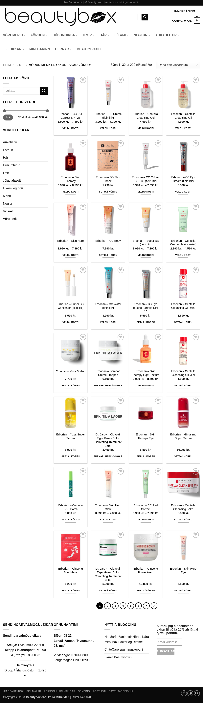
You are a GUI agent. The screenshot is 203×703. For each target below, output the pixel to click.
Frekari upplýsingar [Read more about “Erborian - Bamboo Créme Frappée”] (108, 385)
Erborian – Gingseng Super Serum (183, 436)
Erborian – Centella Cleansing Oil (183, 115)
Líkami (122, 35)
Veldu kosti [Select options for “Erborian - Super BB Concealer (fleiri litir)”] (70, 322)
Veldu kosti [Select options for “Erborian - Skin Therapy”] (70, 192)
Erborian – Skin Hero (70, 240)
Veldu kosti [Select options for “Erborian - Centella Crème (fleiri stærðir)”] (183, 255)
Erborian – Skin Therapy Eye (145, 436)
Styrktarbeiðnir (121, 691)
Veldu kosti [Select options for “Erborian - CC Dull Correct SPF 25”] (70, 128)
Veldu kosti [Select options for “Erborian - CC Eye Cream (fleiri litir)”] (183, 192)
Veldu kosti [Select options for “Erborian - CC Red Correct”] (146, 519)
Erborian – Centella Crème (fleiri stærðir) (183, 242)
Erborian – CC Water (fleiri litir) (108, 305)
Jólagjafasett (12, 180)
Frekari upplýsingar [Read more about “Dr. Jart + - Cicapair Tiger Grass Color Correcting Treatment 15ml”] (108, 456)
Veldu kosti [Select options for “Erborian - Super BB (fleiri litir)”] (146, 255)
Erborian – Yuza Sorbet (70, 371)
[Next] (154, 605)
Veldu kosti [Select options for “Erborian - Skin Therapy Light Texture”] (146, 385)
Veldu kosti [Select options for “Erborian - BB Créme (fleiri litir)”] (108, 128)
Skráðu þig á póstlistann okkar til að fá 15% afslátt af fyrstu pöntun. (177, 629)
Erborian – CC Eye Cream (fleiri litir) (183, 179)
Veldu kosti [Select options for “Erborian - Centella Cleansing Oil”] (183, 128)
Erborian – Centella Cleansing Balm (183, 507)
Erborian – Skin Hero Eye (183, 570)
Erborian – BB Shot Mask (108, 179)
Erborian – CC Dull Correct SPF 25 (70, 115)
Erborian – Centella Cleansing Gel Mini (183, 305)
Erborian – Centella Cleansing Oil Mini (183, 373)
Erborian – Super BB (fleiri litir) (146, 242)
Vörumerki (14, 35)
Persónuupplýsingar (59, 691)
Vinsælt (8, 211)
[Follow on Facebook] (184, 693)
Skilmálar (33, 691)
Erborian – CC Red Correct (146, 507)
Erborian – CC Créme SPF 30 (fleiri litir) (145, 179)
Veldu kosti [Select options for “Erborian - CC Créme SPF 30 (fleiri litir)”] (146, 192)
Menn (7, 196)
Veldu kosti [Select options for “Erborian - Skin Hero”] (70, 255)
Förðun (39, 35)
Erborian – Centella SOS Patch (70, 507)
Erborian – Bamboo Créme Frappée (108, 373)
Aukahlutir (167, 35)
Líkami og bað (13, 188)
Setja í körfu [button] (108, 192)
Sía (8, 117)
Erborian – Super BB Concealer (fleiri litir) (70, 305)
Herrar (63, 49)
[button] (186, 21)
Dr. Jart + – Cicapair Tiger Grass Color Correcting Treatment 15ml (108, 440)
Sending (84, 691)
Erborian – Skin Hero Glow (108, 507)
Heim (7, 65)
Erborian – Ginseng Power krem (145, 570)
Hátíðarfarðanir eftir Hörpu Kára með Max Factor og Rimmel (126, 639)
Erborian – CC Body (108, 240)
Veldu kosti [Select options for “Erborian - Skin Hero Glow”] (108, 519)
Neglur (142, 35)
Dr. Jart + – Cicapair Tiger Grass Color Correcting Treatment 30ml (108, 574)
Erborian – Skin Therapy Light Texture (145, 373)
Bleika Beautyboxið (117, 657)
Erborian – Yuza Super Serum (70, 436)
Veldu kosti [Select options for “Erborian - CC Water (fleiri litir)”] (108, 322)
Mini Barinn (39, 49)
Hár (104, 35)
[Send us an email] (197, 693)
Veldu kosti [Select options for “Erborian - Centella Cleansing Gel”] (146, 128)
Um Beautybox (13, 691)
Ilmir (89, 35)
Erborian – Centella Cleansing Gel (145, 115)
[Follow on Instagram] (190, 693)
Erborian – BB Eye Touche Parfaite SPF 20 (146, 307)
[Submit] (145, 17)
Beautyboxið (89, 49)
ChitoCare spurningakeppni (123, 649)
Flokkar (15, 49)
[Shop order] (178, 65)
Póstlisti (99, 691)
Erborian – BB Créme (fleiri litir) (108, 115)
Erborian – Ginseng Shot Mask (70, 570)
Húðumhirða (65, 35)
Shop (19, 65)
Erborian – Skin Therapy (70, 179)
